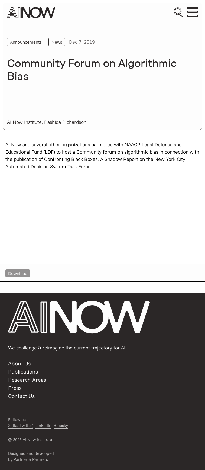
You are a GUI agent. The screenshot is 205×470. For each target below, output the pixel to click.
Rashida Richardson (65, 122)
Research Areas (27, 379)
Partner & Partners (31, 459)
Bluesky (61, 425)
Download (17, 273)
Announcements (25, 42)
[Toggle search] (178, 12)
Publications (23, 371)
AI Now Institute (24, 122)
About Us (19, 363)
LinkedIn (43, 425)
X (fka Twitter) (20, 425)
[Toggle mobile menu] (192, 12)
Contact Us (21, 396)
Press (14, 387)
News (56, 42)
